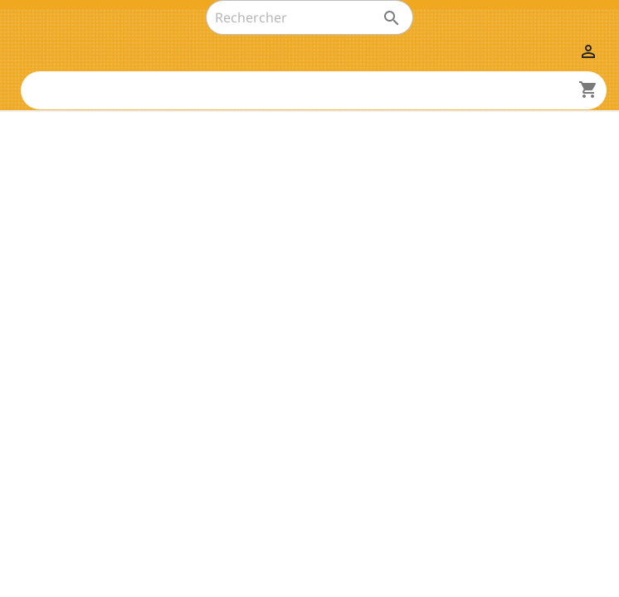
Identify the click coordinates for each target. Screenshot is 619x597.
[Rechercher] (309, 17)
